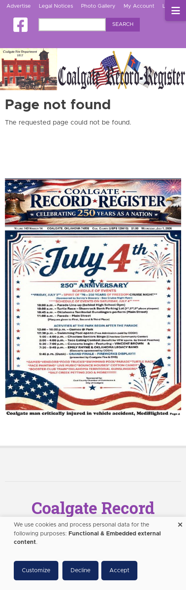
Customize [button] (36, 570)
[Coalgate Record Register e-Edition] (93, 297)
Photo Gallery (98, 6)
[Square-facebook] (20, 25)
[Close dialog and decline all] (180, 522)
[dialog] (93, 553)
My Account (139, 6)
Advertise (18, 6)
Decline (80, 570)
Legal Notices (56, 6)
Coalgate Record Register (93, 516)
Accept (119, 570)
